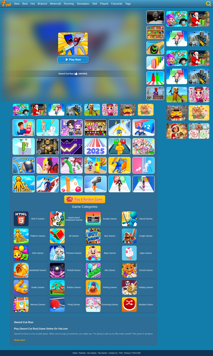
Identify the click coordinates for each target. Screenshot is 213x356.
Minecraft (55, 3)
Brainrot (42, 3)
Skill (94, 3)
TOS (120, 353)
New (16, 3)
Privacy (127, 353)
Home (75, 353)
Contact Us (113, 353)
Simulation (83, 3)
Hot (33, 3)
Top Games (102, 353)
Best (25, 3)
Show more (19, 340)
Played (104, 3)
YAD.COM (136, 353)
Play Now (73, 59)
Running (69, 3)
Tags (128, 3)
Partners (82, 353)
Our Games (91, 353)
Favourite (116, 3)
